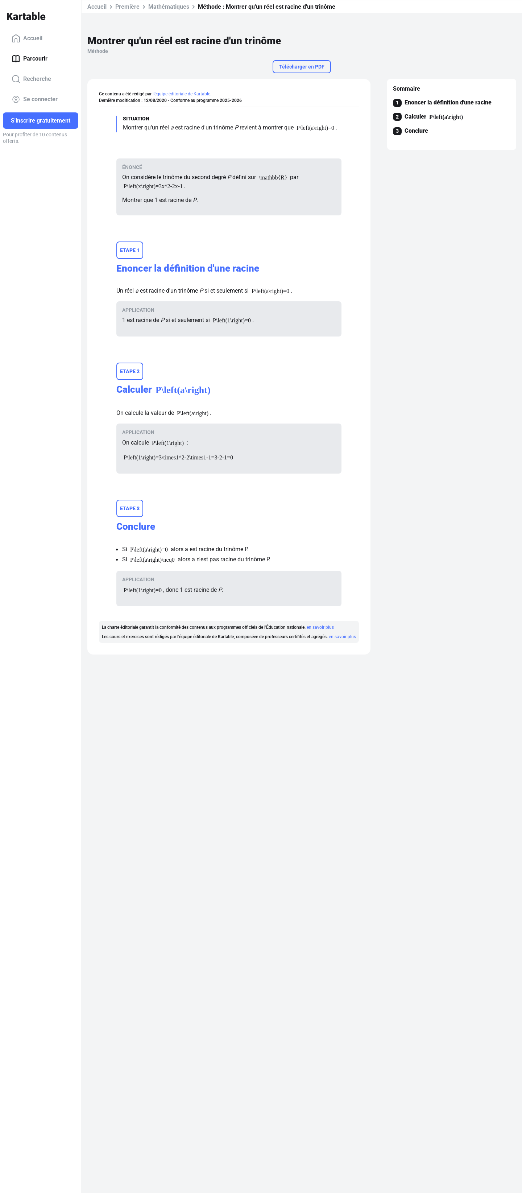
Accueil (27, 38)
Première (127, 6)
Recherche (31, 79)
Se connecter (35, 99)
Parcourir (29, 58)
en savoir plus (320, 627)
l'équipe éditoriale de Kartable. (182, 93)
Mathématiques (168, 6)
